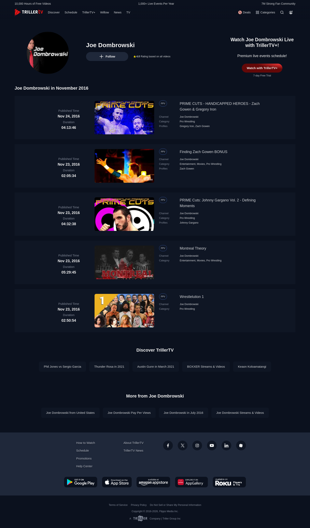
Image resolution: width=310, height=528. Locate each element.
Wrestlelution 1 (192, 297)
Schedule (71, 12)
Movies (201, 164)
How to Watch (85, 442)
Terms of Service (118, 505)
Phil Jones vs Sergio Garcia (62, 366)
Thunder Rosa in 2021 (109, 366)
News (118, 12)
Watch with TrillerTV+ (262, 68)
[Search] (282, 12)
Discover (54, 12)
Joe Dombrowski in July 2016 (183, 412)
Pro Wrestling (187, 121)
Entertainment (188, 164)
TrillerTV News (133, 450)
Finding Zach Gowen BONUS (203, 152)
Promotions (84, 458)
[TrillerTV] (29, 12)
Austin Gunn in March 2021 (155, 366)
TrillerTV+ (88, 12)
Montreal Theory (193, 248)
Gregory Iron (187, 126)
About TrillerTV (133, 442)
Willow (104, 12)
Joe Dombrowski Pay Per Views (129, 412)
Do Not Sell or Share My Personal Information (175, 505)
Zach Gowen (202, 126)
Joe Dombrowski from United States (70, 412)
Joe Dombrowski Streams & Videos (240, 412)
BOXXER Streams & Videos (206, 366)
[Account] (290, 12)
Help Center (84, 466)
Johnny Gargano (189, 222)
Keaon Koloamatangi (252, 366)
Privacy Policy (139, 505)
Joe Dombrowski (189, 116)
